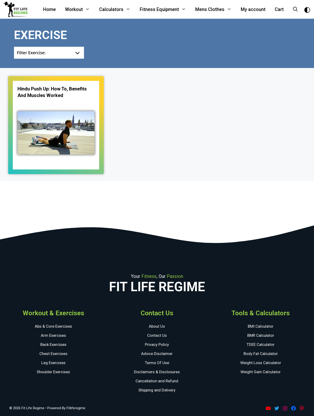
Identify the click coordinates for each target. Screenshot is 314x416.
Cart (279, 9)
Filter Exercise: (31, 52)
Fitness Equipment (165, 9)
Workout (79, 9)
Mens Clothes (215, 9)
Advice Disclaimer (157, 353)
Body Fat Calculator (261, 353)
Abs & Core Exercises (53, 326)
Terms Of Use (157, 362)
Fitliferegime (75, 408)
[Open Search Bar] (295, 9)
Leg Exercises (53, 362)
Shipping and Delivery (156, 390)
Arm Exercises (53, 335)
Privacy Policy (157, 344)
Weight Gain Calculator (261, 371)
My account (253, 9)
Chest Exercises (53, 353)
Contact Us (157, 335)
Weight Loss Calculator (260, 362)
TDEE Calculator (261, 344)
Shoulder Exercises (53, 371)
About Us (157, 326)
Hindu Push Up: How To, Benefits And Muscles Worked (52, 92)
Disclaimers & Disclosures (157, 371)
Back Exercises (53, 344)
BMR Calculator (260, 335)
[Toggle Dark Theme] (307, 9)
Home (49, 9)
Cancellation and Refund (157, 381)
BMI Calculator (260, 326)
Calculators (117, 9)
